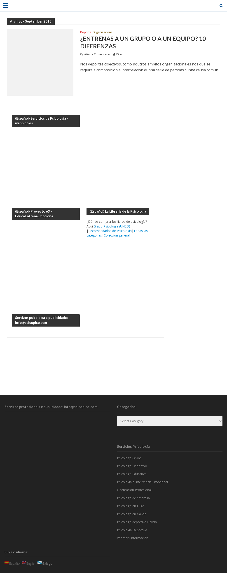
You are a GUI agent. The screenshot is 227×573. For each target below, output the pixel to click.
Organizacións (102, 32)
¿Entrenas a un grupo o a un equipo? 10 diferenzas (143, 42)
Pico (119, 54)
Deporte (85, 32)
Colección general (117, 235)
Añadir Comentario (97, 54)
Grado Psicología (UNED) (112, 226)
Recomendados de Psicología (110, 231)
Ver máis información (132, 538)
